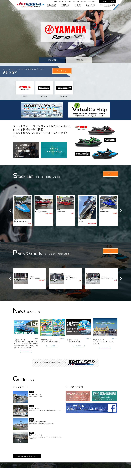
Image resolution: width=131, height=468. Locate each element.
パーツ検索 (61, 449)
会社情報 (83, 1)
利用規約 (92, 452)
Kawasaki (44, 89)
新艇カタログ (40, 449)
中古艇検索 (50, 449)
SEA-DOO (64, 89)
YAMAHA (25, 89)
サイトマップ (67, 452)
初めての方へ (58, 1)
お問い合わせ (92, 1)
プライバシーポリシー (80, 452)
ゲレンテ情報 (67, 1)
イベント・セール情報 (87, 449)
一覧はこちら (60, 71)
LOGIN (112, 1)
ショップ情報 (72, 449)
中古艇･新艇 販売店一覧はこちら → (27, 424)
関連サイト (76, 1)
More (109, 174)
